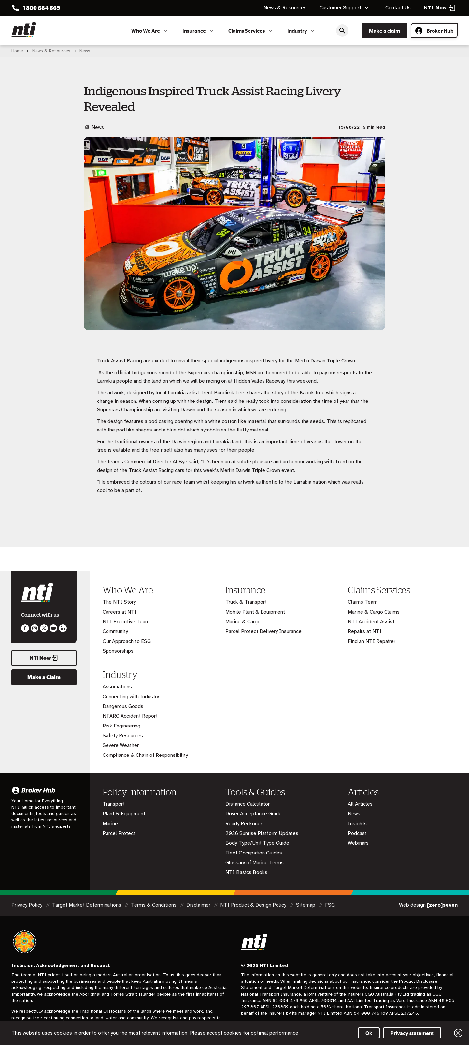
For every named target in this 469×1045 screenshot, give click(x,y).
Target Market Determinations (87, 905)
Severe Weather (121, 745)
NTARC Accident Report (130, 716)
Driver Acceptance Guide (253, 814)
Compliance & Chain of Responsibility (145, 755)
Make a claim (384, 31)
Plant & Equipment (124, 814)
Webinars (358, 843)
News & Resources (284, 8)
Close (458, 1033)
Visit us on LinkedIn (63, 628)
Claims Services (251, 31)
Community (115, 631)
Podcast (357, 833)
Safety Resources (123, 735)
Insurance (198, 31)
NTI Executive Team (126, 621)
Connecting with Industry (131, 696)
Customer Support (345, 8)
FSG (330, 905)
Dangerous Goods (123, 706)
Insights (357, 823)
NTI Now (44, 657)
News (354, 814)
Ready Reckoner (243, 823)
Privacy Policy (27, 905)
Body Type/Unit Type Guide (257, 843)
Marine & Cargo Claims (374, 612)
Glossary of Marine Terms (254, 862)
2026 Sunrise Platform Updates (261, 833)
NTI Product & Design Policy (254, 905)
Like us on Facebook (25, 628)
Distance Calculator (247, 804)
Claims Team (362, 602)
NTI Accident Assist (371, 621)
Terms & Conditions (154, 905)
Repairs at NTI (365, 631)
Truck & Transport (246, 602)
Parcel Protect (119, 833)
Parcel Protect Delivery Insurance (263, 631)
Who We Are (150, 31)
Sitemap (306, 905)
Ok (368, 1033)
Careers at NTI (120, 612)
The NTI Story (119, 602)
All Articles (360, 804)
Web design (428, 905)
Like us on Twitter (44, 628)
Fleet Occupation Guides (253, 853)
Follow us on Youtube (53, 628)
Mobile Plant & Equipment (255, 612)
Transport (114, 804)
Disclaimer (199, 905)
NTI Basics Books (246, 872)
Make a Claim (44, 677)
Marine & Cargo (243, 621)
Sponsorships (118, 651)
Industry (302, 31)
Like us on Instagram (34, 628)
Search (342, 31)
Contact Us (398, 8)
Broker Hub (434, 31)
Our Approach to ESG (127, 641)
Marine (110, 823)
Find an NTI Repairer (371, 641)
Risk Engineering (121, 726)
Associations (117, 687)
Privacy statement (412, 1033)
